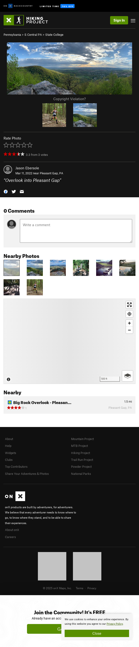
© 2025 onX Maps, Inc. (57, 588)
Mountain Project (82, 439)
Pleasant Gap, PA (51, 173)
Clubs (9, 460)
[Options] (127, 376)
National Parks (81, 474)
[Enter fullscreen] (129, 304)
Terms (79, 588)
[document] (97, 627)
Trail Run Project (82, 460)
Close (96, 633)
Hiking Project (80, 453)
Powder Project (81, 466)
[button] (6, 191)
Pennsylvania (12, 34)
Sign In (119, 20)
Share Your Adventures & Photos (27, 474)
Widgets (10, 453)
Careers (10, 537)
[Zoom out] (129, 330)
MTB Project (79, 446)
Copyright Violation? (69, 99)
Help (8, 446)
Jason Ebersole (27, 168)
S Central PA (33, 34)
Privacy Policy (115, 623)
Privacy (91, 588)
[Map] (69, 341)
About (9, 439)
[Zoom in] (129, 323)
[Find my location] (129, 313)
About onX (12, 530)
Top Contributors (16, 466)
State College (54, 34)
